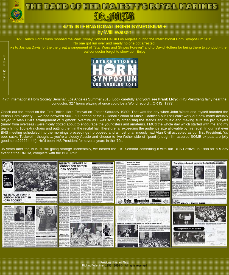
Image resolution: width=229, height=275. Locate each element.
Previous (106, 262)
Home (117, 262)
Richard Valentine (93, 265)
